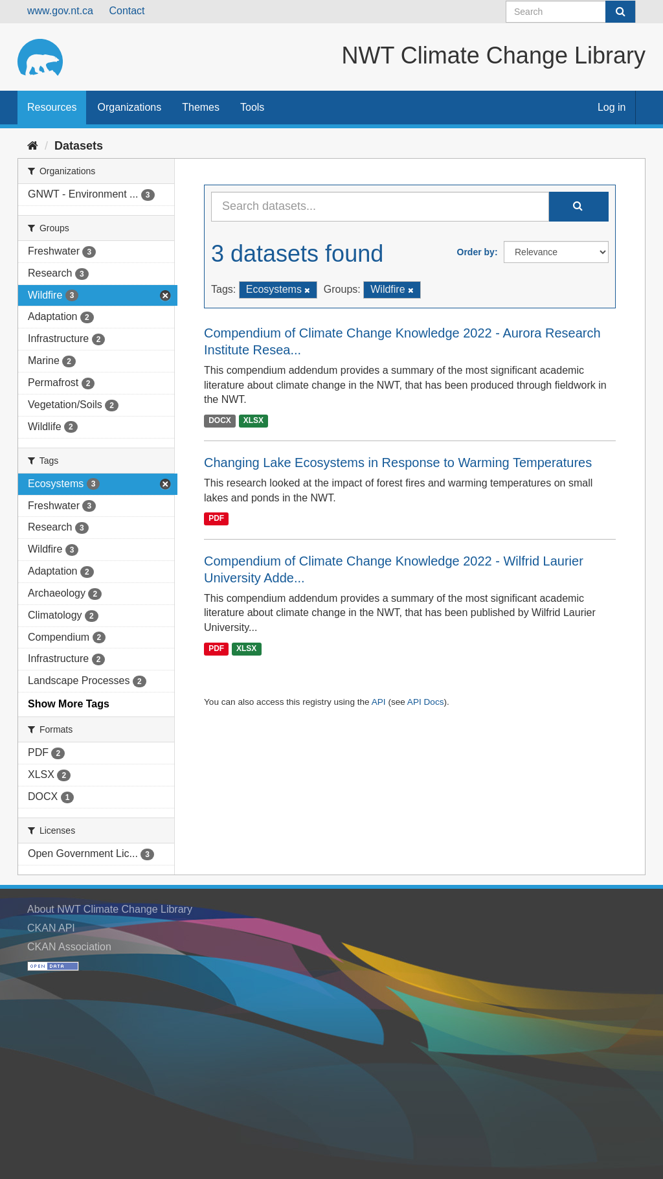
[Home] (32, 145)
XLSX (253, 420)
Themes (200, 107)
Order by (476, 252)
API (379, 702)
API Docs (425, 702)
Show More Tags (68, 703)
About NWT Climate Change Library (109, 909)
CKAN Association (69, 946)
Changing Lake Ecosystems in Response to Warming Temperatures (398, 462)
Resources (51, 107)
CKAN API (51, 927)
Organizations (129, 107)
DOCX (219, 420)
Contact (126, 10)
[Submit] (620, 12)
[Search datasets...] (380, 207)
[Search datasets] (571, 12)
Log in (612, 107)
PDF (216, 518)
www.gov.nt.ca (60, 10)
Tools (252, 107)
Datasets (78, 145)
